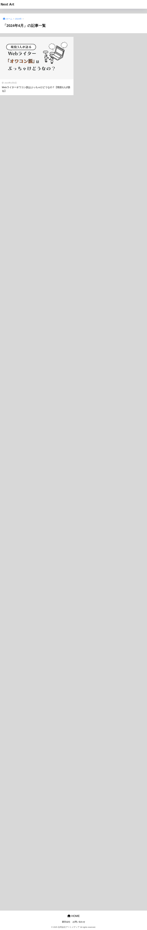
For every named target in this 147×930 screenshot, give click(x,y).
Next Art (7, 4)
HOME (73, 915)
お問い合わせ (79, 922)
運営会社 (66, 922)
